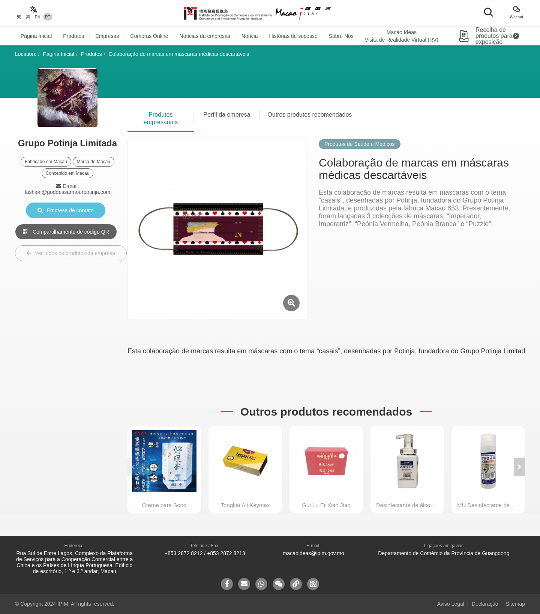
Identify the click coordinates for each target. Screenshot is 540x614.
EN (37, 17)
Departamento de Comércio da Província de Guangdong (443, 553)
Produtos (73, 36)
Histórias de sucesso (293, 36)
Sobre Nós (341, 36)
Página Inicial (36, 36)
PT (47, 17)
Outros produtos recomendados (309, 114)
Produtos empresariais (161, 118)
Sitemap (515, 604)
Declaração (485, 604)
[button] (519, 467)
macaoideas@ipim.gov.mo (313, 553)
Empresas (107, 36)
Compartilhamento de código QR (66, 232)
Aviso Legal (450, 604)
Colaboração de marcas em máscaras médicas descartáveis (179, 54)
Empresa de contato (65, 210)
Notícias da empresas (205, 36)
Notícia (250, 36)
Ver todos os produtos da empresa (71, 253)
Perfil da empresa (226, 114)
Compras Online (149, 36)
